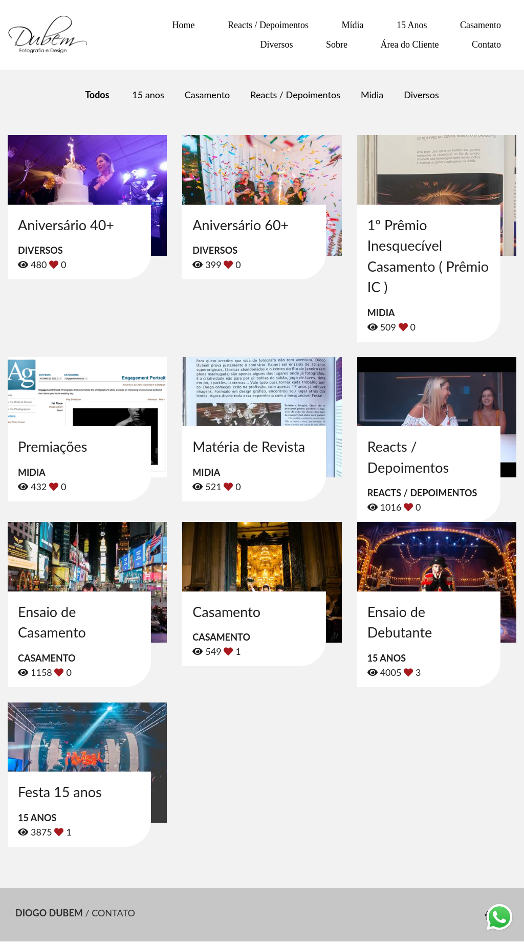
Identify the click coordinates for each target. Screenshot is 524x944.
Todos (97, 94)
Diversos (276, 44)
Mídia (353, 25)
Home (183, 25)
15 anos (148, 94)
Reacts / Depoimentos (268, 25)
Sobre (336, 44)
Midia (372, 94)
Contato (486, 44)
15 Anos (412, 25)
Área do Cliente (410, 44)
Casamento (480, 25)
